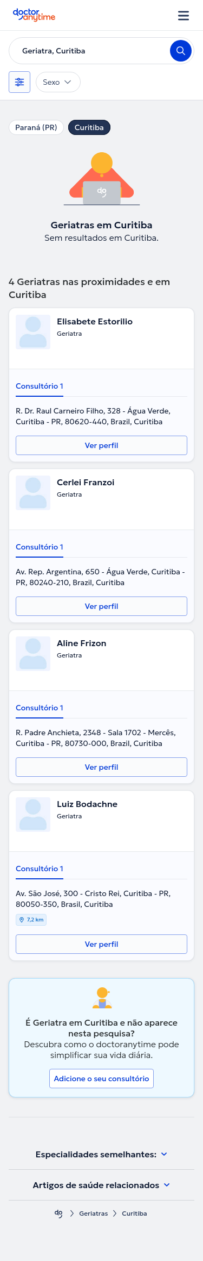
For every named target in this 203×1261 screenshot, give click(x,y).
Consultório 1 (39, 386)
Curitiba (89, 127)
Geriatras (93, 1213)
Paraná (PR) (36, 127)
